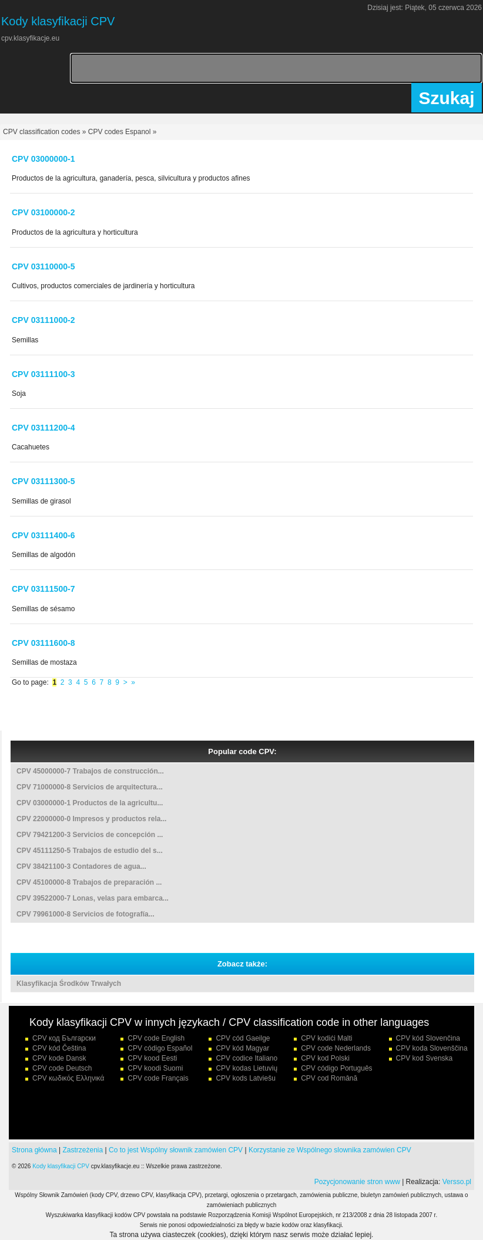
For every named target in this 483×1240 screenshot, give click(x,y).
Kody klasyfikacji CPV (60, 1166)
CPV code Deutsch (62, 1068)
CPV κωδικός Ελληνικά (68, 1078)
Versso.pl (456, 1182)
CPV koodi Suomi (155, 1068)
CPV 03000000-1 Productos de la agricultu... (89, 803)
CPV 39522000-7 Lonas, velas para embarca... (92, 898)
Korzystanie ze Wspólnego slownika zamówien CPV (330, 1150)
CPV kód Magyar (242, 1048)
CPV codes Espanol (119, 132)
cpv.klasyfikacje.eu (30, 38)
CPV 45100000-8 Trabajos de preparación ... (89, 882)
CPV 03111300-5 (43, 481)
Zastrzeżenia (83, 1150)
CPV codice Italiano (246, 1058)
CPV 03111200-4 (43, 427)
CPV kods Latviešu (245, 1078)
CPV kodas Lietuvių (246, 1068)
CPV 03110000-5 (43, 266)
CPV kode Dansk (59, 1058)
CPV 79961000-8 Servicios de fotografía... (85, 914)
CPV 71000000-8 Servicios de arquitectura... (89, 787)
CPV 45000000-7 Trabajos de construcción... (90, 771)
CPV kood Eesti (152, 1058)
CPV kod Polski (325, 1058)
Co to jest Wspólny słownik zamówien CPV (176, 1150)
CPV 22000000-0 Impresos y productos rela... (91, 819)
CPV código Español (160, 1048)
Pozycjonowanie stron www (357, 1182)
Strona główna (34, 1150)
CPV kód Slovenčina (428, 1038)
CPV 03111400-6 (43, 535)
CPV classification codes (41, 132)
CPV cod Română (329, 1078)
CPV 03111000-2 (43, 320)
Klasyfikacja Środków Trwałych (68, 983)
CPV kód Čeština (59, 1048)
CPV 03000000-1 (43, 159)
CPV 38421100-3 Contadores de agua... (81, 866)
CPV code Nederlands (336, 1048)
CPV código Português (336, 1068)
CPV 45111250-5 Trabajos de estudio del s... (89, 850)
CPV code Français (158, 1078)
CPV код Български (64, 1038)
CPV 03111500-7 (43, 589)
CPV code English (156, 1038)
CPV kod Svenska (424, 1058)
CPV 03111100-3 (43, 374)
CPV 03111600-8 (43, 643)
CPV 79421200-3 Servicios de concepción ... (89, 835)
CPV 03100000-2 (43, 212)
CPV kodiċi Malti (326, 1038)
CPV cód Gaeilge (243, 1038)
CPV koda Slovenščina (432, 1048)
